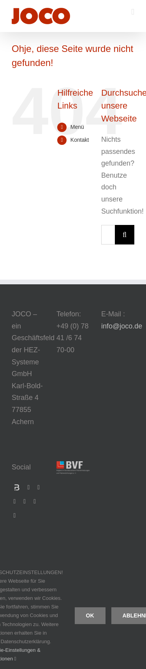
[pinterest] (15, 515)
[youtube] (24, 501)
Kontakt (79, 140)
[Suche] (124, 234)
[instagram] (34, 501)
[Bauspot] (17, 487)
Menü (77, 127)
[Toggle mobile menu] (132, 12)
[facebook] (29, 487)
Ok (90, 615)
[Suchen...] (108, 234)
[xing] (38, 487)
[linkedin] (15, 501)
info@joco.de (121, 326)
